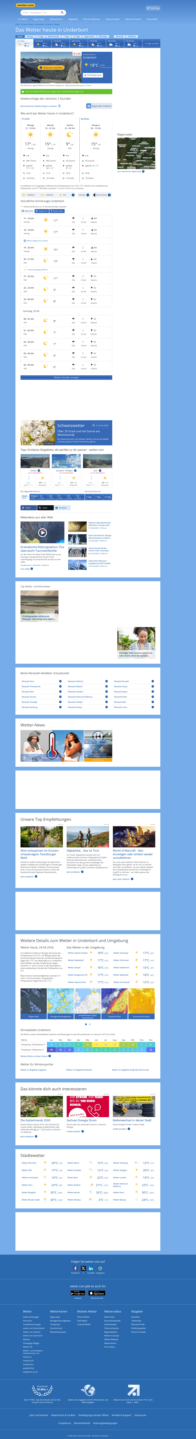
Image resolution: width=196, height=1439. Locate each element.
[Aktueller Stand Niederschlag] (136, 149)
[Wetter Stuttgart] (133, 1166)
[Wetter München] (42, 1159)
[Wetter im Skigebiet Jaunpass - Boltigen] (66, 467)
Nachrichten (109, 1313)
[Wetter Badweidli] (133, 971)
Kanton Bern (39, 21)
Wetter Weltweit (111, 1336)
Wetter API (27, 1343)
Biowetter (135, 1313)
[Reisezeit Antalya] (88, 698)
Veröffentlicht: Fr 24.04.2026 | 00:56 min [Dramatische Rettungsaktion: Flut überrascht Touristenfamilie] (34, 562)
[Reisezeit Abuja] (134, 682)
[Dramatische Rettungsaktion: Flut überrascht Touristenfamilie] (42, 528)
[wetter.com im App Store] (96, 1291)
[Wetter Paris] (42, 1181)
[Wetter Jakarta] (88, 1188)
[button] (66, 372)
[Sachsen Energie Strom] (86, 1114)
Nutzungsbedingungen (105, 1420)
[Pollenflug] (153, 5)
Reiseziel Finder (138, 1321)
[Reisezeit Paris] (41, 677)
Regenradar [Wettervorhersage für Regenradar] (89, 33)
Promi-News (109, 1343)
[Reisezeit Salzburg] (41, 703)
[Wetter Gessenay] (133, 949)
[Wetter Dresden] (88, 1166)
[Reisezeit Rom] (41, 688)
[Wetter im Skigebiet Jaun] (97, 467)
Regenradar (55, 1313)
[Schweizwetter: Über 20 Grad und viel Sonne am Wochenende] (66, 429)
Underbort (49, 21)
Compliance (64, 1420)
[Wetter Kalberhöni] (133, 963)
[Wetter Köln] (42, 1166)
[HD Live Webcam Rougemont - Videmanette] (51, 64)
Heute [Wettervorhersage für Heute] (20, 33)
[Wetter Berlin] (88, 1159)
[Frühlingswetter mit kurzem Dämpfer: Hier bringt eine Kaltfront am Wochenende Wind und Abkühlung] (39, 602)
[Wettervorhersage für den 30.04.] (133, 39)
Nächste (152, 998)
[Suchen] (82, 5)
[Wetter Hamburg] (133, 1159)
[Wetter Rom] (88, 1173)
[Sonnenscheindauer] (141, 1000)
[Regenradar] (33, 1000)
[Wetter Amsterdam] (42, 1173)
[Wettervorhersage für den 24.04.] (24, 39)
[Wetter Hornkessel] (133, 978)
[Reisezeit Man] (134, 698)
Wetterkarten (58, 1308)
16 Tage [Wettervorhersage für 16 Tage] (76, 33)
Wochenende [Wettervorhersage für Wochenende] (53, 33)
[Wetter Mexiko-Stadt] (42, 1196)
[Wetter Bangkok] (42, 1188)
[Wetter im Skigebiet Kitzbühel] (88, 1066)
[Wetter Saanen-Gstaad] (88, 949)
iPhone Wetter (83, 1313)
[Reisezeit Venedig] (41, 698)
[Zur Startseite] (25, 5)
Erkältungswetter (138, 1324)
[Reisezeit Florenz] (41, 693)
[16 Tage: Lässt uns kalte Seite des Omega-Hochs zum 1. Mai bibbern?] (98, 733)
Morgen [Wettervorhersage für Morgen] (30, 33)
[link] (23, 15)
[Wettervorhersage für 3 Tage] (89, 493)
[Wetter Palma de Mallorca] (133, 1181)
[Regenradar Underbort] (66, 102)
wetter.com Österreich (33, 1332)
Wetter (27, 1308)
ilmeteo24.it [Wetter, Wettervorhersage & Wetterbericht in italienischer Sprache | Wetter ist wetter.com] (28, 1361)
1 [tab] (86, 1020)
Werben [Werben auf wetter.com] (26, 1336)
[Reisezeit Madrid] (88, 682)
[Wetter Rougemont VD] (88, 971)
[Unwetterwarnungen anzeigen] (66, 88)
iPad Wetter (82, 1317)
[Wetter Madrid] (88, 1181)
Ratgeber (137, 1308)
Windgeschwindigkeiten (60, 1317)
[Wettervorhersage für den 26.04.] (61, 39)
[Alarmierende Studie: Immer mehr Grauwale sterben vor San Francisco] (89, 549)
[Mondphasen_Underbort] (102, 191)
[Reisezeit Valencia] (88, 677)
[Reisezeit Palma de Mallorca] (88, 693)
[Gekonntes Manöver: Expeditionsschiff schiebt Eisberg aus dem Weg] (89, 562)
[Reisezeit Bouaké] (134, 677)
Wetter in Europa (111, 1332)
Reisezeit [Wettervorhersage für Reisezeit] (119, 33)
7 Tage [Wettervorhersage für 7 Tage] (66, 33)
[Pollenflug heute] (93, 71)
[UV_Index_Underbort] (84, 191)
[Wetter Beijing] (133, 1196)
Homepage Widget (31, 1340)
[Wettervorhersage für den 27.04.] (79, 39)
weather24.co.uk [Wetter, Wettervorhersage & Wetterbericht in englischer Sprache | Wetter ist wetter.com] (30, 1369)
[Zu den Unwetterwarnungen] (30, 131)
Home (17, 21)
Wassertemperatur (58, 1328)
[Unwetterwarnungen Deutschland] (87, 1000)
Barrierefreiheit (82, 1420)
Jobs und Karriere (38, 1412)
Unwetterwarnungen (32, 1321)
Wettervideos (112, 1308)
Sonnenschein (56, 1324)
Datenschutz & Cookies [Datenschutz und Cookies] (63, 1412)
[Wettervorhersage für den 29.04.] (115, 39)
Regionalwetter (110, 1328)
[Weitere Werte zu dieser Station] (35, 1052)
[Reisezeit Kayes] (134, 688)
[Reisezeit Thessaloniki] (41, 682)
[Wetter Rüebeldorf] (88, 956)
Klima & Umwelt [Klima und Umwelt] (138, 1328)
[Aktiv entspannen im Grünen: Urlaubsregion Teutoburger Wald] (40, 851)
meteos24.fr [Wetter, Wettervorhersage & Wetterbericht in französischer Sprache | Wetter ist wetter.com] (28, 1357)
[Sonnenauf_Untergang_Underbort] (48, 191)
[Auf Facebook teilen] (28, 504)
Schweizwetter (110, 1321)
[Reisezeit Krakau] (88, 703)
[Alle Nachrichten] (98, 756)
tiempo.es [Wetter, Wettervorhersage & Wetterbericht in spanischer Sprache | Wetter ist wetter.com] (27, 1354)
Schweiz (31, 21)
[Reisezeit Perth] (134, 693)
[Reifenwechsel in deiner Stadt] (132, 1114)
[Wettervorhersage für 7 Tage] (98, 493)
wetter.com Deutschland (33, 1324)
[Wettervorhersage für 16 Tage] (107, 493)
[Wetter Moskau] (88, 1196)
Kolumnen (27, 1317)
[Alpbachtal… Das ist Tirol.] (86, 851)
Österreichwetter (111, 1324)
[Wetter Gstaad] (88, 963)
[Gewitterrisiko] (114, 1000)
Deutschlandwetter (112, 1317)
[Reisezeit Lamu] (134, 703)
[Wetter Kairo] (133, 1188)
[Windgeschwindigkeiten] (60, 1000)
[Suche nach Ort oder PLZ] (62, 5)
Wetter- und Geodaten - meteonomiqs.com (33, 1348)
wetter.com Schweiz (31, 1328)
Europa (23, 21)
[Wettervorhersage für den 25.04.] (42, 39)
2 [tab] (90, 1020)
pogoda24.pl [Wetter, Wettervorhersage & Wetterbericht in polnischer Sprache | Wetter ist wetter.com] (28, 1365)
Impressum (140, 1412)
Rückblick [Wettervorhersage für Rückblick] (132, 33)
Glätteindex (136, 1317)
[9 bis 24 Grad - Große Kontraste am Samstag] (52, 742)
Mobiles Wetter (87, 1308)
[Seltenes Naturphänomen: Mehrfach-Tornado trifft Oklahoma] (89, 524)
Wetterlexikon (110, 1340)
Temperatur (55, 1321)
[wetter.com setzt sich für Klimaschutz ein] (87, 1393)
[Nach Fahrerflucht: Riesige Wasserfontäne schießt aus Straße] (89, 537)
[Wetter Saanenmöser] (88, 978)
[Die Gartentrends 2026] (40, 1114)
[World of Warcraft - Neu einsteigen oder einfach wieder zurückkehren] (132, 851)
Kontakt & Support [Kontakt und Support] (121, 1412)
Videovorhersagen (31, 1313)
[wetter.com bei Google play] (77, 1291)
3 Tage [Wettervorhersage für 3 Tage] (41, 33)
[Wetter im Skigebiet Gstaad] (35, 467)
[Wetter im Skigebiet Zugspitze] (42, 1066)
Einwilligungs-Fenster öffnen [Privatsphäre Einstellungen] (93, 1412)
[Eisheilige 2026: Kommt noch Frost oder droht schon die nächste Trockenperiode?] (136, 639)
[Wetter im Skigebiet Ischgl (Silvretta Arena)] (133, 1066)
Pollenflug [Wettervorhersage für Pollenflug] (102, 33)
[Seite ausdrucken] (62, 504)
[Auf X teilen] (45, 504)
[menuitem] (23, 15)
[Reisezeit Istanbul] (88, 688)
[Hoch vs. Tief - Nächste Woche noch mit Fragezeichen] (98, 747)
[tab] (27, 207)
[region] (66, 237)
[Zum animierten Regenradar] (131, 168)
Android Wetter (84, 1321)
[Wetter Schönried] (133, 956)
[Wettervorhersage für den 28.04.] (97, 39)
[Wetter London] (133, 1173)
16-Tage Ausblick (152, 40)
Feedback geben (107, 64)
